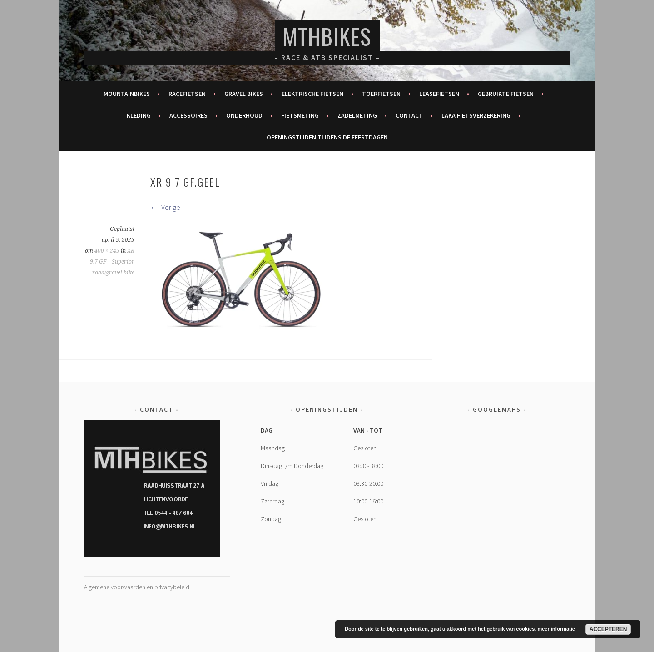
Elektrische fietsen (312, 94)
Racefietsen (187, 94)
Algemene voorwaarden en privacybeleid (136, 587)
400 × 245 (106, 251)
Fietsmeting (300, 115)
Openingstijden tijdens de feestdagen (327, 137)
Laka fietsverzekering (475, 115)
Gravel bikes (243, 94)
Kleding (139, 115)
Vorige (165, 207)
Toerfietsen (381, 94)
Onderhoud (244, 115)
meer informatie (556, 629)
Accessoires (188, 115)
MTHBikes (327, 36)
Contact (409, 115)
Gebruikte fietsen (506, 94)
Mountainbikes (127, 94)
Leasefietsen (439, 94)
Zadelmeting (357, 115)
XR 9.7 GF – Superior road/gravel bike (112, 262)
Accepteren (608, 629)
